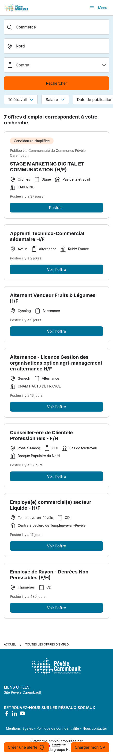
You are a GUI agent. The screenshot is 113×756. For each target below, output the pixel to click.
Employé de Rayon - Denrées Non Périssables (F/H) (49, 576)
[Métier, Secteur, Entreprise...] (56, 27)
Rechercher (56, 83)
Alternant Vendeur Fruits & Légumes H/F (53, 299)
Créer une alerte (26, 747)
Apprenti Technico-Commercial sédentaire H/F (47, 238)
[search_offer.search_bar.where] (56, 46)
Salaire (55, 99)
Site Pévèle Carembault (22, 692)
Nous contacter (94, 728)
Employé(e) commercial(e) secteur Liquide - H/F (50, 506)
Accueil (10, 644)
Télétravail (20, 99)
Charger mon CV (90, 747)
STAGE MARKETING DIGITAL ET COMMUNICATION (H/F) (47, 167)
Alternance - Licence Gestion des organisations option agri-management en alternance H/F (56, 364)
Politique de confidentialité (58, 728)
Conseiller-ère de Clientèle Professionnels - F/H (41, 437)
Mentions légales (19, 728)
